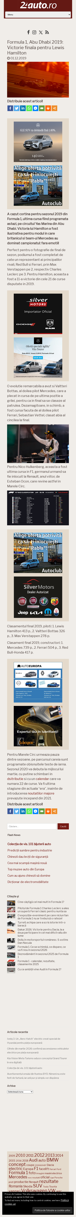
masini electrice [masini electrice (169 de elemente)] (53, 1173)
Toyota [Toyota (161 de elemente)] (53, 1186)
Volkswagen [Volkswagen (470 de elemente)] (34, 1190)
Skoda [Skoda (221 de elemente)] (27, 1186)
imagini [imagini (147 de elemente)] (40, 1173)
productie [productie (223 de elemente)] (21, 1182)
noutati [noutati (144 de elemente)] (36, 1177)
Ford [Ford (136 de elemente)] (59, 1169)
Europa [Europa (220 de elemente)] (28, 1169)
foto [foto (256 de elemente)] (32, 1173)
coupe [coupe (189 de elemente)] (30, 1165)
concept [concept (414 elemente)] (17, 1164)
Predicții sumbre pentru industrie (29, 850)
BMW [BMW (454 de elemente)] (52, 1160)
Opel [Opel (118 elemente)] (52, 1178)
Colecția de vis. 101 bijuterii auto (24, 1068)
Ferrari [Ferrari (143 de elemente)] (53, 1169)
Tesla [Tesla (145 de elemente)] (46, 1186)
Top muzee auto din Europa (25, 869)
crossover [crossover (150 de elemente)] (40, 1165)
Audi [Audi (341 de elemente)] (33, 1160)
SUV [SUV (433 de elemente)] (37, 1186)
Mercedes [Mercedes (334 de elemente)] (18, 1176)
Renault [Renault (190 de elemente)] (34, 1182)
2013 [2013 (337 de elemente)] (50, 1155)
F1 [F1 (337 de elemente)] (36, 1168)
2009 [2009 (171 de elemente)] (12, 1155)
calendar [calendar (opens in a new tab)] (42, 779)
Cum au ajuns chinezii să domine (28, 875)
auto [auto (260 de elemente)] (42, 1160)
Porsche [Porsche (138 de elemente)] (58, 1177)
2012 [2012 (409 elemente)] (39, 1155)
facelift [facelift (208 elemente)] (44, 1169)
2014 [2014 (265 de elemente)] (59, 1155)
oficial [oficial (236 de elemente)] (44, 1177)
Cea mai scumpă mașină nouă (27, 863)
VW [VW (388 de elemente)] (52, 1190)
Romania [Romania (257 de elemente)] (16, 1186)
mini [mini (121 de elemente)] (30, 1178)
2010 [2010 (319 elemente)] (20, 1155)
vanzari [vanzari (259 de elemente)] (14, 1191)
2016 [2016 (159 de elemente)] (19, 1160)
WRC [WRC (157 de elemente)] (59, 1191)
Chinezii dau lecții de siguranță (27, 856)
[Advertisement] (38, 1001)
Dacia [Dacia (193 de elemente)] (50, 1165)
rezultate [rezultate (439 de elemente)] (48, 1181)
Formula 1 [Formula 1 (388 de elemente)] (18, 1172)
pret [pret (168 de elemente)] (11, 1182)
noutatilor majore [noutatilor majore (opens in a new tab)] (41, 793)
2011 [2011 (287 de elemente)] (30, 1155)
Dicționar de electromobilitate (28, 882)
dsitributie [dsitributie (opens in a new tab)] (15, 779)
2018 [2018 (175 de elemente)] (25, 1160)
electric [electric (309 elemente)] (15, 1168)
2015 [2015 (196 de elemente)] (12, 1160)
